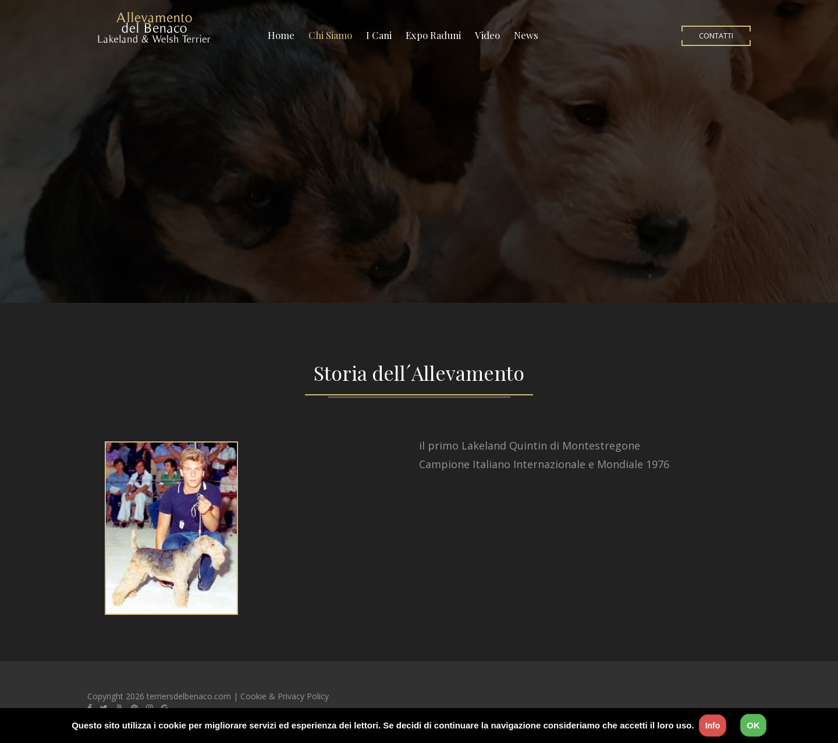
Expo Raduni (433, 35)
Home (281, 35)
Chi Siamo (330, 35)
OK (753, 725)
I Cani (379, 35)
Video (487, 35)
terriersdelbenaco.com (189, 696)
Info (712, 725)
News (526, 35)
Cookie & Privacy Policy (284, 696)
